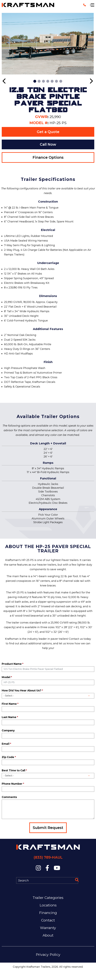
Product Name (12, 663)
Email (5, 743)
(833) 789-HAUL (48, 857)
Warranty (48, 928)
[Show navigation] (92, 5)
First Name (9, 703)
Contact (48, 920)
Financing (48, 912)
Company (8, 730)
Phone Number (12, 783)
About (48, 935)
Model (6, 677)
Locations (48, 905)
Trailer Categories (48, 897)
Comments (9, 797)
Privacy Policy (48, 954)
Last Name (9, 717)
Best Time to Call (13, 770)
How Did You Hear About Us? (21, 690)
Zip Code (8, 757)
